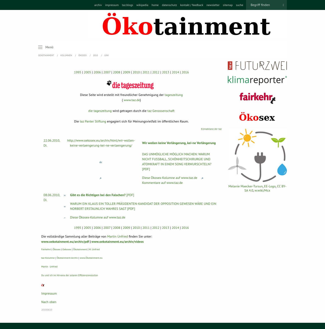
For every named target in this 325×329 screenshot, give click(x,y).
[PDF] (102, 195)
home (155, 5)
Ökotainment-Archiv (67, 257)
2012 (155, 72)
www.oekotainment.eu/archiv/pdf (65, 241)
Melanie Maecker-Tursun (245, 186)
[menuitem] (98, 5)
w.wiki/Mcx (262, 190)
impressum (112, 5)
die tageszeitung (100, 111)
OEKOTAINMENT (46, 55)
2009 (126, 72)
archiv (98, 5)
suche (239, 5)
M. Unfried (94, 249)
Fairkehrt (46, 249)
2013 (165, 72)
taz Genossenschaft (161, 111)
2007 (106, 72)
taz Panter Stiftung (93, 121)
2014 (175, 72)
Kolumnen (67, 55)
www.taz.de (132, 100)
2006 (97, 72)
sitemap (228, 5)
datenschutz (169, 5)
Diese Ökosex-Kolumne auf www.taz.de (169, 178)
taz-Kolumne (48, 257)
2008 (116, 72)
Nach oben (48, 302)
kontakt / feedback (191, 5)
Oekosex (66, 249)
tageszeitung (174, 95)
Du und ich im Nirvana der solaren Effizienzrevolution (69, 275)
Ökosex (82, 55)
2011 (146, 72)
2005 (87, 72)
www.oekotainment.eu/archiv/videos (117, 241)
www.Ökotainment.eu (91, 257)
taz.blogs (127, 5)
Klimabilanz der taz (211, 128)
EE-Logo (270, 186)
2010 (96, 55)
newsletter (212, 5)
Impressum (49, 293)
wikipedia (142, 5)
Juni (106, 55)
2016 (185, 72)
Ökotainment (80, 249)
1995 (77, 72)
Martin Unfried (117, 236)
